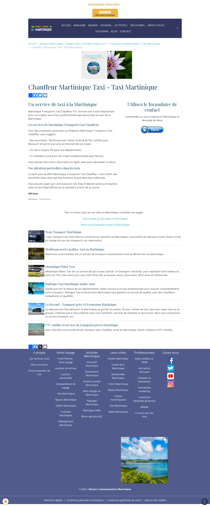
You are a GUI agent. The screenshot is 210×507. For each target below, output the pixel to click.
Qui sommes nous (39, 357)
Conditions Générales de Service (144, 400)
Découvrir (137, 25)
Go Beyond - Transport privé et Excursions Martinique (81, 304)
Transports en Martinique (124, 43)
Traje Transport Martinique (64, 232)
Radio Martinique (118, 410)
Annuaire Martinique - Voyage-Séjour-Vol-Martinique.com (72, 43)
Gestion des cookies (157, 502)
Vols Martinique (65, 396)
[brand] (41, 28)
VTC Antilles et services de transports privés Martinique (82, 324)
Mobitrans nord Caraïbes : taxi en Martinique (75, 249)
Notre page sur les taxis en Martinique (105, 218)
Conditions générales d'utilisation (84, 502)
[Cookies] (6, 501)
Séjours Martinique (66, 402)
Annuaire (80, 25)
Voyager (105, 25)
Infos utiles (156, 25)
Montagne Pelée (92, 409)
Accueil (66, 25)
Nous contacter (39, 363)
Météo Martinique (118, 388)
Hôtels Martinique (65, 408)
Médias (144, 409)
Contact (125, 31)
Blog (114, 31)
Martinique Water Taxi (60, 266)
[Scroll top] (204, 501)
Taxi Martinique (151, 43)
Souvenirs (101, 31)
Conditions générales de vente (124, 502)
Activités (121, 25)
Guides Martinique (118, 357)
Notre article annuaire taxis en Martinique (105, 224)
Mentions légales (51, 502)
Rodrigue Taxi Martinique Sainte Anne (71, 283)
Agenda (93, 25)
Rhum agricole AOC (92, 415)
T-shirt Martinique (118, 382)
